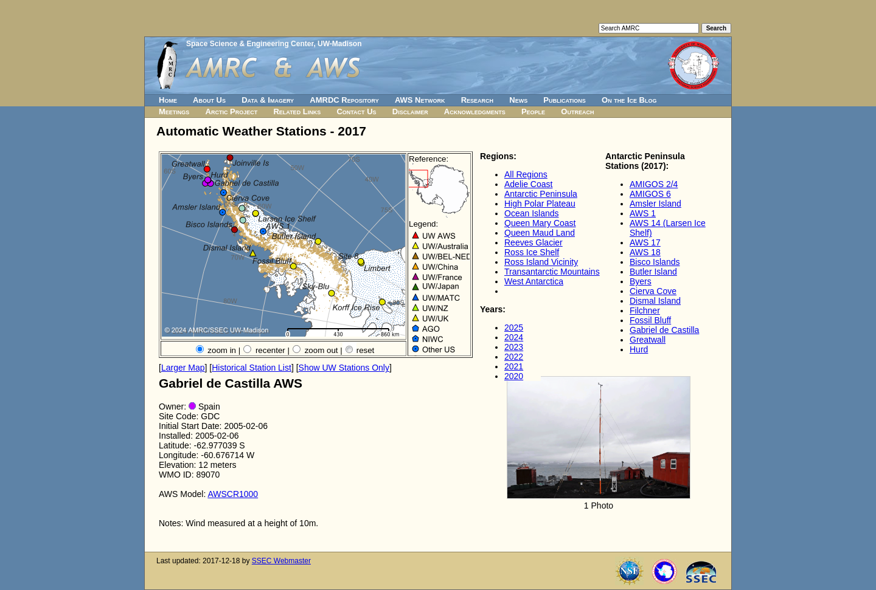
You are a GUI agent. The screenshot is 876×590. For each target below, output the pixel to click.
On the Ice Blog (629, 100)
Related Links (297, 111)
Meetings (174, 111)
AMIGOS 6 (650, 194)
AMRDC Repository (344, 100)
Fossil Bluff (650, 320)
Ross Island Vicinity (541, 262)
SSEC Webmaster (281, 561)
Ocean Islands (531, 213)
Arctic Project (232, 111)
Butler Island (653, 271)
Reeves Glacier (533, 242)
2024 (513, 337)
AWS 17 (645, 242)
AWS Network (420, 100)
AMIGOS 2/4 (654, 184)
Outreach (577, 111)
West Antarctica (533, 281)
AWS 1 (643, 213)
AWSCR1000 (232, 494)
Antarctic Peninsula (540, 194)
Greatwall (648, 340)
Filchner (645, 310)
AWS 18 (645, 252)
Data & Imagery (268, 100)
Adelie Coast (528, 184)
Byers (641, 281)
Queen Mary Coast (540, 223)
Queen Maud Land (539, 233)
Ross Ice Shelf (531, 252)
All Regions (526, 174)
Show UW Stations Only (344, 367)
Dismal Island (655, 301)
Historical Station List (251, 367)
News (518, 100)
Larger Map (183, 367)
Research (477, 100)
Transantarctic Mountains (552, 271)
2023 (513, 347)
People (533, 111)
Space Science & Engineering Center (249, 43)
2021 (513, 366)
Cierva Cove (653, 291)
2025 (513, 327)
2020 (513, 376)
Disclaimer (410, 111)
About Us (209, 100)
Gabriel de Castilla (664, 330)
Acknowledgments (475, 111)
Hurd (639, 349)
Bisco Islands (655, 262)
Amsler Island (655, 203)
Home (168, 100)
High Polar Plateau (539, 203)
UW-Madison (339, 43)
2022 (513, 357)
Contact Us (356, 111)
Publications (564, 100)
